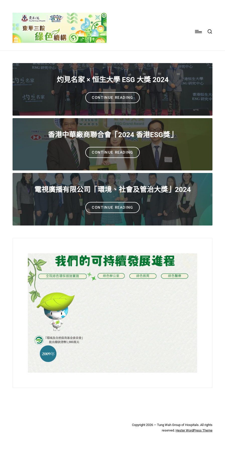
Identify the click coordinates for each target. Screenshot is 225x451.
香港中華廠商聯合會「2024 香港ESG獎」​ (112, 135)
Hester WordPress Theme (194, 430)
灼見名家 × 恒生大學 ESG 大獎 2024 (113, 80)
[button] (112, 97)
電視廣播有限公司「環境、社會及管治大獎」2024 (112, 189)
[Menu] (198, 31)
